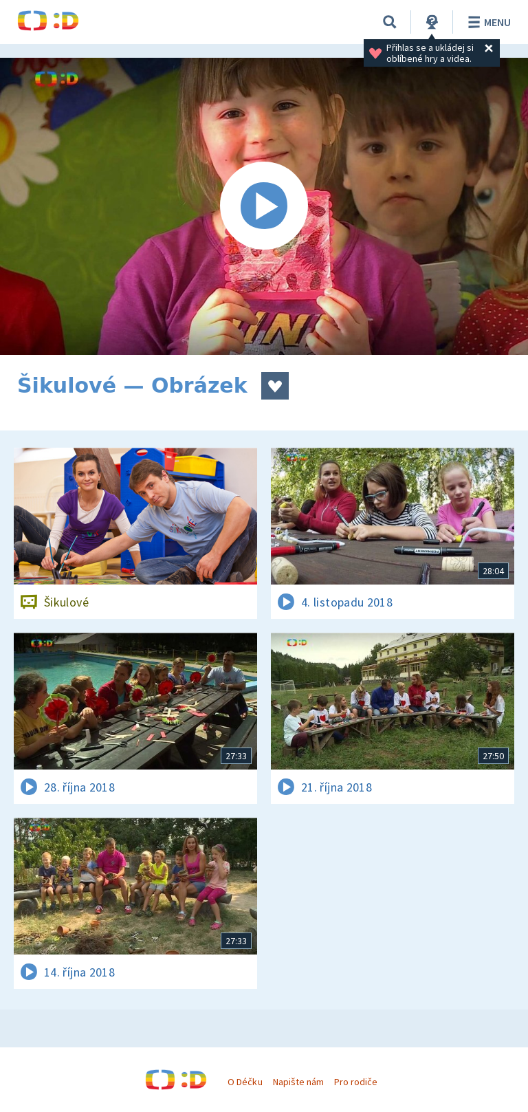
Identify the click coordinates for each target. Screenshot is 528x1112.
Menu (487, 22)
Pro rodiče (355, 1082)
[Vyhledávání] (389, 22)
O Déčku (245, 1082)
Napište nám (298, 1082)
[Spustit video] (264, 206)
